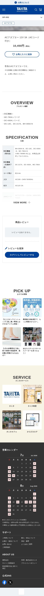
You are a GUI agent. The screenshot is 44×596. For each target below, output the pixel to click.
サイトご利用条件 (8, 563)
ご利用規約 (6, 547)
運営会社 (5, 560)
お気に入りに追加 (22, 54)
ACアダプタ (8, 23)
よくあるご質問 (26, 544)
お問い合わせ (7, 544)
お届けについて (23, 2)
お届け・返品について (10, 541)
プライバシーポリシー (29, 563)
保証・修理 (25, 541)
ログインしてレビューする (22, 266)
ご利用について (7, 538)
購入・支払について (28, 538)
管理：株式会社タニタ (29, 560)
